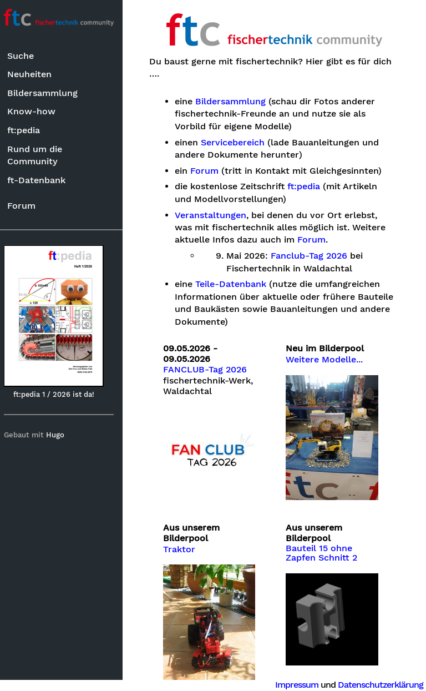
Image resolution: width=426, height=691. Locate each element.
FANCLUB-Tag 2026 (210, 370)
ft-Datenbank (41, 180)
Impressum (296, 684)
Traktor (184, 546)
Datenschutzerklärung (380, 684)
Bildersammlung (47, 93)
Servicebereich (238, 143)
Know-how (36, 111)
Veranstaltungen (215, 215)
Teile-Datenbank (235, 284)
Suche (25, 56)
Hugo (60, 435)
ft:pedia (28, 130)
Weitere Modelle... (327, 360)
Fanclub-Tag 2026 (314, 256)
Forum (26, 205)
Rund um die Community (39, 155)
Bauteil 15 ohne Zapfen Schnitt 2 (324, 550)
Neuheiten (34, 74)
